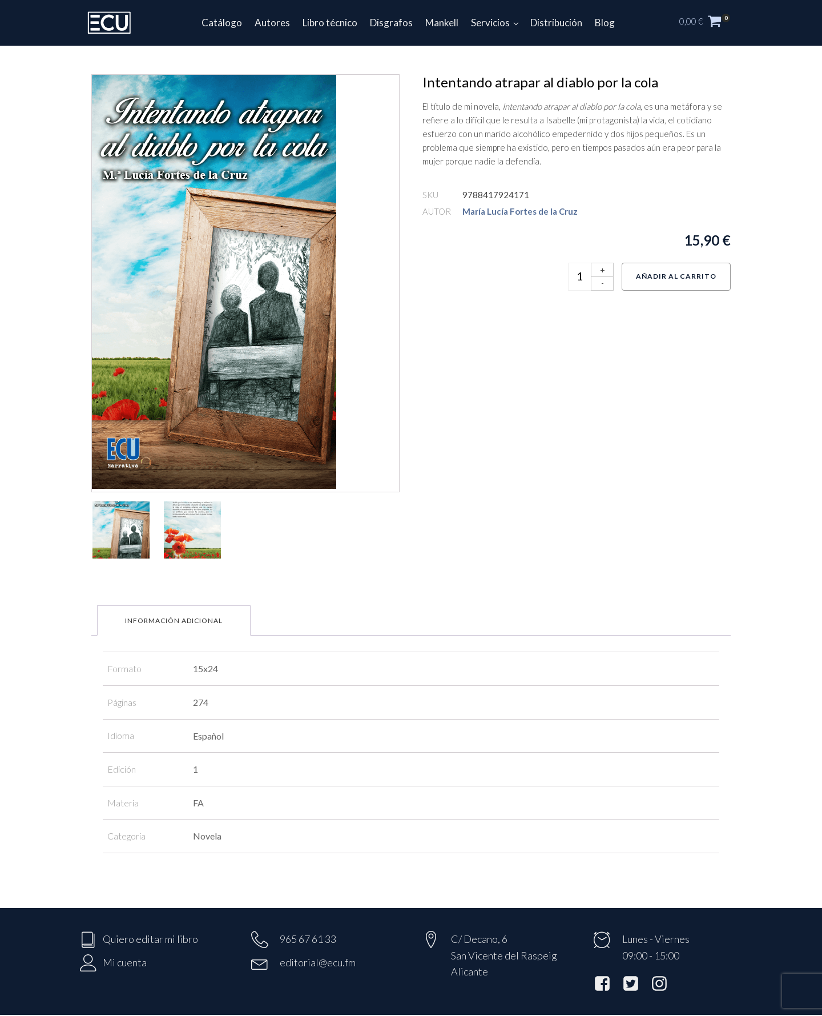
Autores (272, 23)
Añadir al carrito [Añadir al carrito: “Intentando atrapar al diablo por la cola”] (676, 276)
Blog (605, 23)
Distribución (556, 23)
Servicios (490, 23)
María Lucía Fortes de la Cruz (520, 211)
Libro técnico (330, 23)
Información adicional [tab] (174, 620)
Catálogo (222, 23)
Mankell (441, 23)
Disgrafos (391, 23)
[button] (710, 23)
